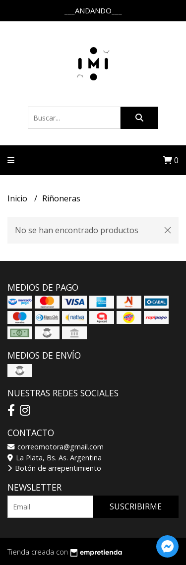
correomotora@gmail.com (55, 446)
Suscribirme (136, 506)
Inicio (18, 198)
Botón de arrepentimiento (54, 468)
